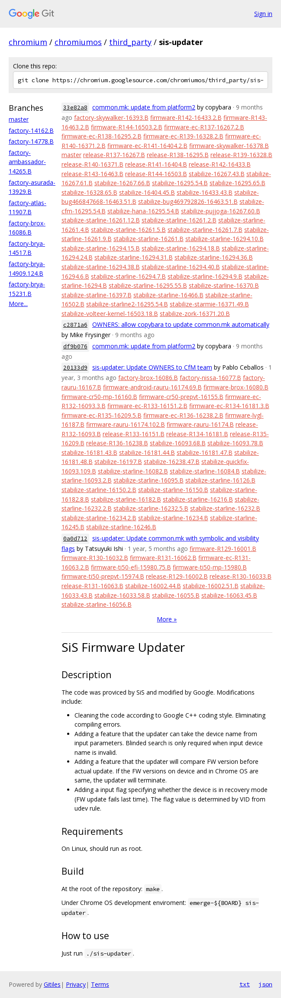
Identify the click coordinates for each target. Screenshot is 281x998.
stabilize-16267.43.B (217, 174)
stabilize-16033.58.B (122, 595)
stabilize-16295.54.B (180, 183)
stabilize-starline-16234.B (173, 518)
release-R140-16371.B (92, 164)
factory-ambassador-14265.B (27, 161)
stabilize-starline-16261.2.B (179, 220)
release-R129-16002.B (177, 576)
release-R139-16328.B (241, 155)
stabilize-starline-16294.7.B (128, 276)
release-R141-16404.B (156, 164)
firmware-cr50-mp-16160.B (99, 397)
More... (18, 303)
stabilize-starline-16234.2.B (98, 518)
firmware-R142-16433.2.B (186, 117)
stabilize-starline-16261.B (148, 239)
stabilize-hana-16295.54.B (143, 211)
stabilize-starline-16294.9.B (205, 276)
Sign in (263, 14)
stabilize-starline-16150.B (173, 490)
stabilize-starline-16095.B (148, 480)
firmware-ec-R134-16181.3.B (229, 406)
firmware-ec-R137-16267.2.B (204, 127)
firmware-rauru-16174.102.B (125, 424)
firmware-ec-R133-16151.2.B (147, 406)
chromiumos (78, 42)
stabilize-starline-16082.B (133, 471)
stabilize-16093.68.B (178, 443)
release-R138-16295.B (178, 155)
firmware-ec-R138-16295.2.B (101, 136)
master (19, 119)
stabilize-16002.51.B (211, 586)
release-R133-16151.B (134, 434)
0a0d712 (75, 538)
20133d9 (75, 367)
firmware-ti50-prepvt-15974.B (102, 576)
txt (244, 984)
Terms (100, 984)
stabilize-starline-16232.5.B (150, 508)
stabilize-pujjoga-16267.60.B (220, 211)
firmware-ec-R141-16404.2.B (147, 146)
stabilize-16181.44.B (147, 452)
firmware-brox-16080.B (235, 387)
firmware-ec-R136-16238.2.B (183, 415)
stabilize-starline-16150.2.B (98, 490)
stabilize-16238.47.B (172, 461)
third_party (130, 42)
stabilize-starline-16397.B (96, 295)
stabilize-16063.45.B (229, 595)
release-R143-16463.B (92, 174)
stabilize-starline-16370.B (224, 285)
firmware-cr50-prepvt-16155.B (181, 397)
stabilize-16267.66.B (122, 183)
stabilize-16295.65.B (237, 183)
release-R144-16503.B (156, 174)
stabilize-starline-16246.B (121, 527)
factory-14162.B (31, 130)
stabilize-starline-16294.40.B (181, 267)
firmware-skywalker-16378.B (229, 146)
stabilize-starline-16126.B (220, 480)
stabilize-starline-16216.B (198, 499)
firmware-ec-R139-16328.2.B (183, 136)
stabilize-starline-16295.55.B (148, 285)
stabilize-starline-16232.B (225, 508)
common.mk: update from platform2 (143, 107)
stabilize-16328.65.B (89, 192)
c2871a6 (75, 324)
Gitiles (52, 984)
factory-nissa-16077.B (210, 377)
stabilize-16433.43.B (205, 192)
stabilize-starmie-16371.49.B (209, 304)
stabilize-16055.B (176, 595)
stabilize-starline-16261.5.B (128, 229)
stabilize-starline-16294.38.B (100, 267)
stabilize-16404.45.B (147, 192)
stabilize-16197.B (118, 461)
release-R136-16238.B (117, 443)
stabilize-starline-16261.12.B (100, 220)
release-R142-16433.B (220, 164)
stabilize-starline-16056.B (96, 604)
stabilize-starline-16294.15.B (100, 248)
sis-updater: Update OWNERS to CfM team (152, 367)
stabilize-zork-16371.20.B (195, 313)
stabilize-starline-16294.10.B (224, 239)
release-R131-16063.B (92, 586)
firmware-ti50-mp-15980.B (210, 567)
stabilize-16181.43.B (89, 452)
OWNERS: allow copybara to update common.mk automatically (180, 324)
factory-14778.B (31, 141)
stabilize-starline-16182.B (126, 499)
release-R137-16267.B (114, 155)
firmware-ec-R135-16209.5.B (101, 415)
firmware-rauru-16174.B (200, 424)
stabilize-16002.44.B (153, 586)
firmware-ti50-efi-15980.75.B (131, 567)
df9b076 (75, 346)
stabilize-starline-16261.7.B (205, 229)
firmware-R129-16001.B (223, 548)
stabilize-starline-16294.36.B (213, 257)
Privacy (76, 984)
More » (167, 619)
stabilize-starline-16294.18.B (181, 248)
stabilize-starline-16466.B (168, 295)
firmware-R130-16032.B (94, 558)
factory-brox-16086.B (148, 377)
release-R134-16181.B (197, 434)
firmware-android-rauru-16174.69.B (152, 387)
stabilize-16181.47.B (205, 452)
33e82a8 (75, 107)
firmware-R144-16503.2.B (126, 127)
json (265, 984)
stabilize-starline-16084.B (205, 471)
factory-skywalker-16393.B (111, 117)
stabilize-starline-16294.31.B (133, 257)
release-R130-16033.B (240, 576)
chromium (28, 42)
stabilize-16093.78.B (235, 443)
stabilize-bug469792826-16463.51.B (188, 201)
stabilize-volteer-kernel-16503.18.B (109, 313)
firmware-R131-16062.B (163, 558)
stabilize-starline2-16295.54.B (127, 304)
